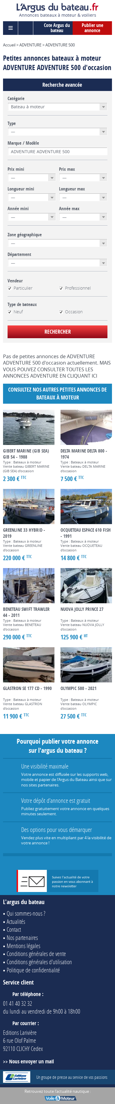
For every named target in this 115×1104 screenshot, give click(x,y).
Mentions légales (23, 946)
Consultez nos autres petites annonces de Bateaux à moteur (57, 393)
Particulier (20, 288)
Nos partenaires (22, 937)
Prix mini (16, 169)
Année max (69, 209)
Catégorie (16, 99)
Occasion (71, 312)
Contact (14, 929)
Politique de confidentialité (33, 970)
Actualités (16, 921)
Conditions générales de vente (36, 954)
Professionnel (75, 288)
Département (19, 254)
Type (12, 123)
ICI (94, 375)
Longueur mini (21, 189)
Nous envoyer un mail (31, 1061)
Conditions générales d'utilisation (39, 962)
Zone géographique (25, 235)
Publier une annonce (92, 28)
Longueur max (72, 189)
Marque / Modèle (23, 143)
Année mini (18, 209)
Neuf (15, 312)
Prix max (67, 169)
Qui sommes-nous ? (26, 913)
